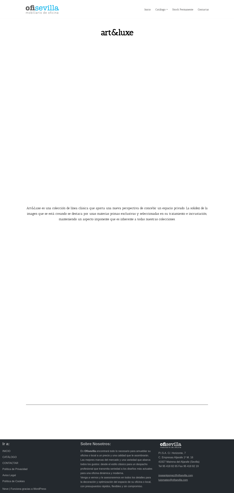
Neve (5, 488)
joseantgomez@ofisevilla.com (175, 475)
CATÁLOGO (9, 457)
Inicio (147, 9)
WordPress (39, 488)
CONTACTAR (10, 463)
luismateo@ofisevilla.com (173, 480)
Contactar (203, 9)
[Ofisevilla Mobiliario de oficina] (42, 9)
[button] (167, 9)
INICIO (6, 451)
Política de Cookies (13, 481)
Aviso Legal (9, 475)
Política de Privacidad (14, 469)
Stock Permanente (182, 9)
